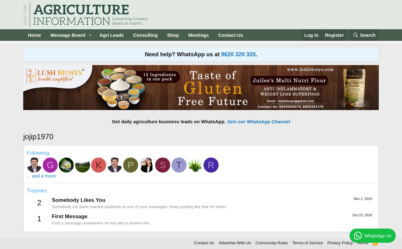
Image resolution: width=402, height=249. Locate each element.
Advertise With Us (235, 243)
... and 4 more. (42, 176)
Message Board (68, 35)
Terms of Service (307, 243)
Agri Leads (111, 35)
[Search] (364, 35)
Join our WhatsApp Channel (258, 121)
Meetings (198, 35)
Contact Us (230, 35)
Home (34, 35)
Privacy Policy (340, 243)
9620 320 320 (238, 54)
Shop (173, 35)
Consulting (145, 35)
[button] (90, 35)
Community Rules (272, 243)
